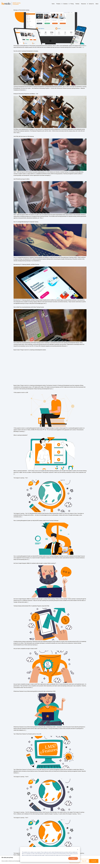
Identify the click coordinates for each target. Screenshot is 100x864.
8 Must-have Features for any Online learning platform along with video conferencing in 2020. (35, 691)
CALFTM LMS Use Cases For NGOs (21, 179)
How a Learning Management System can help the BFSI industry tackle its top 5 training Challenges (36, 520)
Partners (77, 3)
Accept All (93, 861)
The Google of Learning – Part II (21, 817)
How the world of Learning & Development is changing (26, 51)
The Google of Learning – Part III (21, 776)
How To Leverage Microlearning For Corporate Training (26, 221)
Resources (83, 3)
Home (53, 3)
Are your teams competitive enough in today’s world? (25, 648)
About (97, 3)
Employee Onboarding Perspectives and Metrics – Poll (26, 93)
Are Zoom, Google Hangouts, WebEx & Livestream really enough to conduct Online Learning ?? (35, 563)
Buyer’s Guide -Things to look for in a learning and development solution (30, 349)
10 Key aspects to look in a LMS (21, 392)
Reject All (84, 861)
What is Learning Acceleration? (21, 435)
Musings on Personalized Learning (21, 10)
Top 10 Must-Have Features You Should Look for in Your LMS (27, 734)
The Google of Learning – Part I (21, 477)
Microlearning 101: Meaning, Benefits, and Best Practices (26, 264)
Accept (73, 858)
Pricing (72, 3)
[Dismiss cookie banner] (77, 849)
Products (58, 3)
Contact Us (91, 3)
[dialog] (50, 854)
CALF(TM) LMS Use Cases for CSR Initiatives (24, 136)
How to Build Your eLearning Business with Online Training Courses (29, 307)
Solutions (65, 3)
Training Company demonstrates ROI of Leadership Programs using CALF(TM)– (32, 606)
